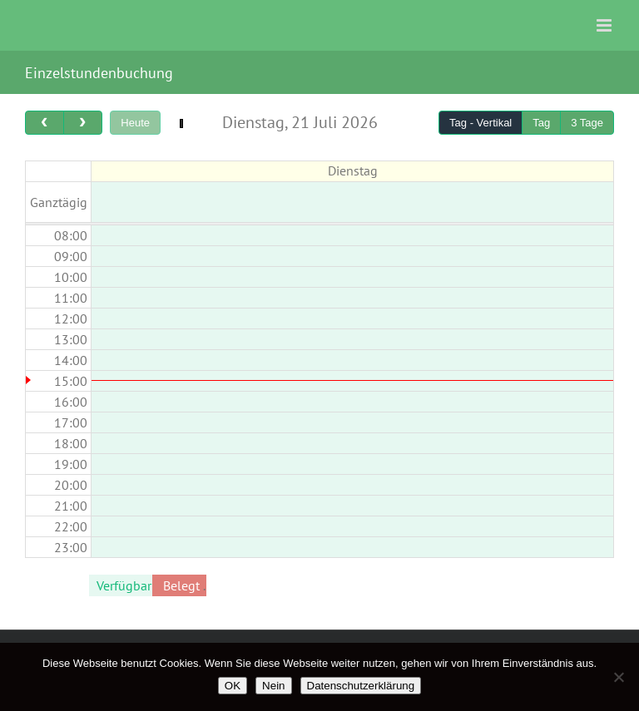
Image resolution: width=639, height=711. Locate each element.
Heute (135, 122)
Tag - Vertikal (480, 122)
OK (232, 685)
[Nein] (618, 677)
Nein (273, 685)
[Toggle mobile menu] (605, 25)
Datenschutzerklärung (361, 685)
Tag (541, 122)
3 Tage (587, 122)
